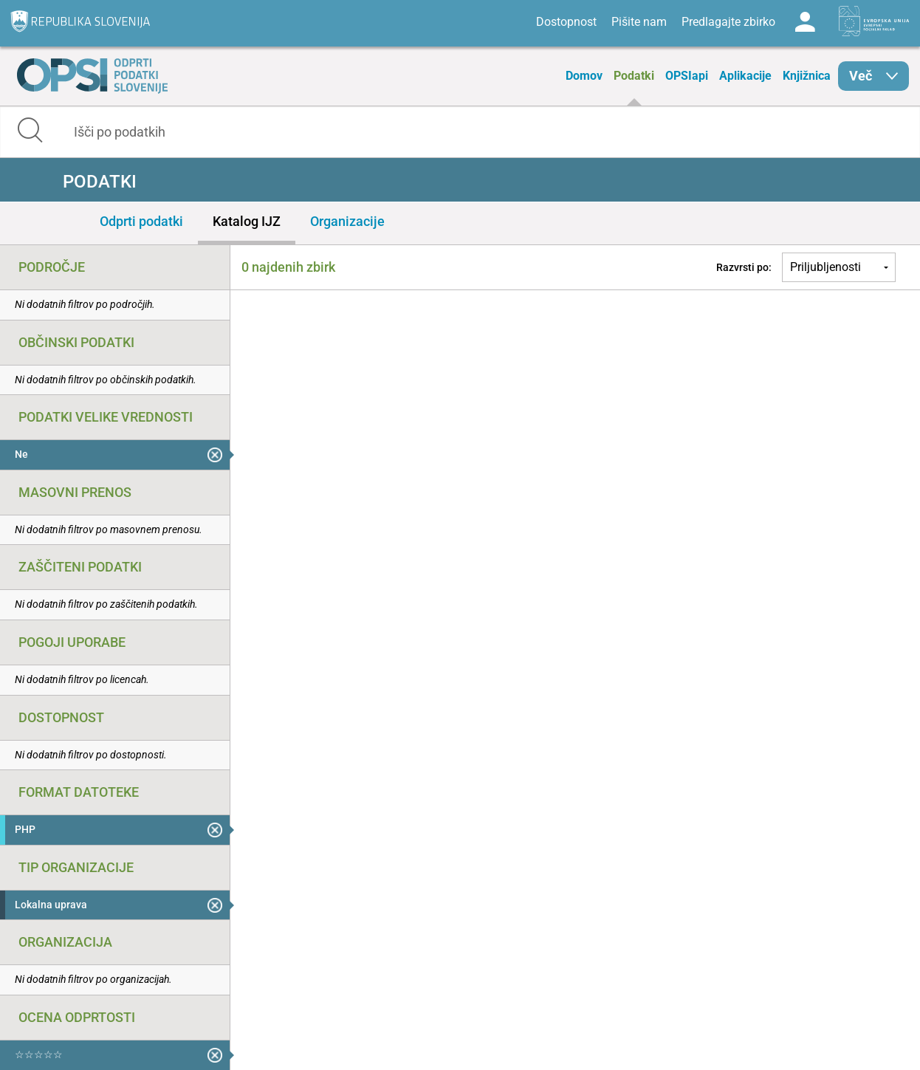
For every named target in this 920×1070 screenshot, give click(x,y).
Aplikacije (745, 76)
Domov (584, 76)
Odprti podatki (141, 221)
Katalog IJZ (247, 221)
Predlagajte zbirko (728, 22)
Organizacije (347, 221)
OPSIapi (686, 76)
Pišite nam (639, 22)
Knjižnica (807, 76)
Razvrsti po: (744, 267)
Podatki (634, 76)
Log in (805, 22)
